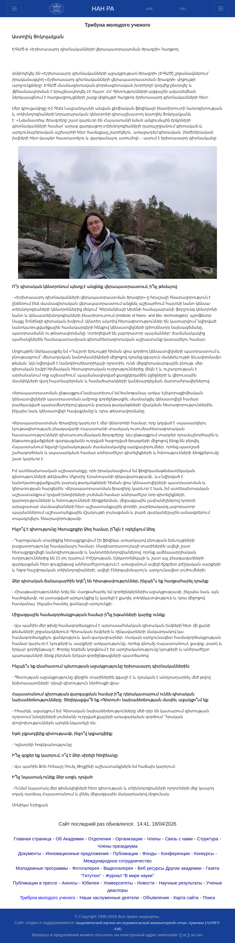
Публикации (125, 853)
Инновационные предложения (77, 853)
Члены (154, 838)
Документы (29, 853)
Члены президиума (117, 846)
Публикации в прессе (35, 883)
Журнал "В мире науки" (130, 875)
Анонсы (69, 883)
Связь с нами (178, 838)
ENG (183, 8)
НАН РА (103, 8)
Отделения (99, 838)
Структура (207, 838)
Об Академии (70, 838)
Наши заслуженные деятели (109, 897)
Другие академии (183, 868)
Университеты (118, 883)
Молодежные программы (42, 868)
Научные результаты (180, 883)
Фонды (149, 853)
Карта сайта (186, 897)
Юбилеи (90, 883)
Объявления (156, 897)
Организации (129, 838)
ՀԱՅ (149, 8)
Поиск (209, 897)
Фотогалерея (85, 868)
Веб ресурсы (150, 868)
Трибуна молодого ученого (47, 897)
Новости (146, 883)
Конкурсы (204, 853)
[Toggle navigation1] (221, 8)
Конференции (175, 853)
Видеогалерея (118, 868)
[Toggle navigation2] (14, 8)
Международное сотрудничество (118, 860)
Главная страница (32, 838)
